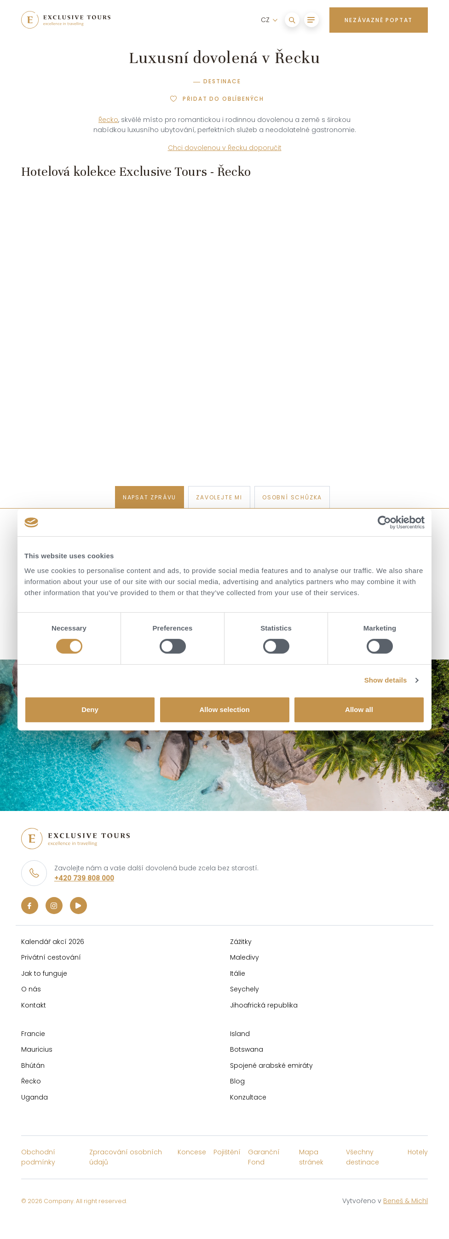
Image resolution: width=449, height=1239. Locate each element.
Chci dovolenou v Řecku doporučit (225, 147)
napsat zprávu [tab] (150, 497)
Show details (385, 680)
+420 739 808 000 (84, 878)
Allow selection (224, 709)
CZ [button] (266, 19)
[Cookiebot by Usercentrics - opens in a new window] (384, 522)
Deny (89, 709)
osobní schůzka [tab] (292, 497)
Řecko (108, 119)
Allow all (359, 709)
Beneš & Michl (405, 1200)
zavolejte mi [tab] (219, 497)
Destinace (222, 81)
